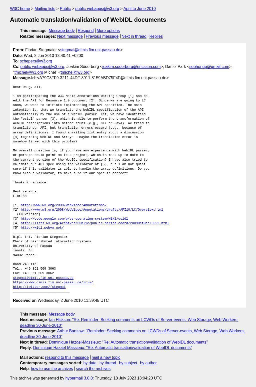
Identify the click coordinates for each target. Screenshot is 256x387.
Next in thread (134, 36)
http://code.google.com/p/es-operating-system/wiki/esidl (74, 219)
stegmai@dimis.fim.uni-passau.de (90, 50)
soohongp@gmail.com (209, 66)
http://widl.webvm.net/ (42, 228)
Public (65, 8)
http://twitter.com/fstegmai (39, 287)
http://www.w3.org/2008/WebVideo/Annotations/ (63, 205)
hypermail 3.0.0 (78, 378)
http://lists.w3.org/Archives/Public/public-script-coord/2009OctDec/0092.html (95, 223)
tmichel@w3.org (28, 72)
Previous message (102, 36)
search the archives (93, 369)
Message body (62, 30)
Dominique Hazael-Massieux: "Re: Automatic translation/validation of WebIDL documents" (128, 342)
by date (89, 363)
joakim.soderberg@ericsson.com (131, 66)
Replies (156, 36)
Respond (86, 30)
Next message (70, 36)
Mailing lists (44, 8)
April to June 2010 (140, 8)
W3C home (20, 8)
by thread (108, 363)
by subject (128, 363)
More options (108, 30)
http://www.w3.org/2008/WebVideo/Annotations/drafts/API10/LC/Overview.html (92, 210)
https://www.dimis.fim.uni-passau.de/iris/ (53, 282)
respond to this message (66, 357)
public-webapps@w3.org (97, 8)
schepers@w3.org (36, 61)
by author (148, 363)
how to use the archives (52, 369)
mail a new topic (106, 357)
